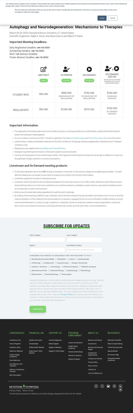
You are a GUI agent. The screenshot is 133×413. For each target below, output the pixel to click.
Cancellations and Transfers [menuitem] (16, 365)
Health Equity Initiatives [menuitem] (73, 347)
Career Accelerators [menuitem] (75, 343)
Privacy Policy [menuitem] (93, 362)
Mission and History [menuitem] (95, 340)
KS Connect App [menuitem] (113, 355)
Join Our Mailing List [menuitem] (95, 373)
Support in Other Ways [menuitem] (56, 351)
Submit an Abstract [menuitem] (16, 351)
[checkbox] (66, 266)
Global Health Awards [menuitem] (36, 347)
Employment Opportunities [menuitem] (92, 354)
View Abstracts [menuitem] (15, 360)
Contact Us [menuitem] (92, 369)
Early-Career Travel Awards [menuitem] (36, 352)
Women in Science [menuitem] (75, 355)
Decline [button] (112, 18)
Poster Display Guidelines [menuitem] (15, 356)
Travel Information (96, 138)
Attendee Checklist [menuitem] (114, 340)
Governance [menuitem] (92, 344)
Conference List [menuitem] (15, 340)
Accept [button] (102, 18)
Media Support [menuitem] (54, 344)
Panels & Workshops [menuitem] (75, 352)
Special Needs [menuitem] (113, 351)
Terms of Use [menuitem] (92, 366)
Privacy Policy (66, 294)
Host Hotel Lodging (77, 138)
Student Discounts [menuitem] (35, 340)
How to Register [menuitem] (15, 344)
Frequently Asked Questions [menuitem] (114, 359)
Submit (43, 80)
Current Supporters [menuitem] (55, 340)
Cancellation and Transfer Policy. (53, 148)
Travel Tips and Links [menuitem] (115, 347)
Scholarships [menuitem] (33, 344)
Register (66, 80)
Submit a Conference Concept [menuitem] (17, 370)
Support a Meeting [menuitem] (55, 347)
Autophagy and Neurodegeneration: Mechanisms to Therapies (66, 27)
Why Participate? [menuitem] (15, 375)
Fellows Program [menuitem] (74, 359)
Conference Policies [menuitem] (95, 359)
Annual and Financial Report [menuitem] (95, 348)
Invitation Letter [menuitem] (15, 347)
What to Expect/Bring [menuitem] (115, 344)
